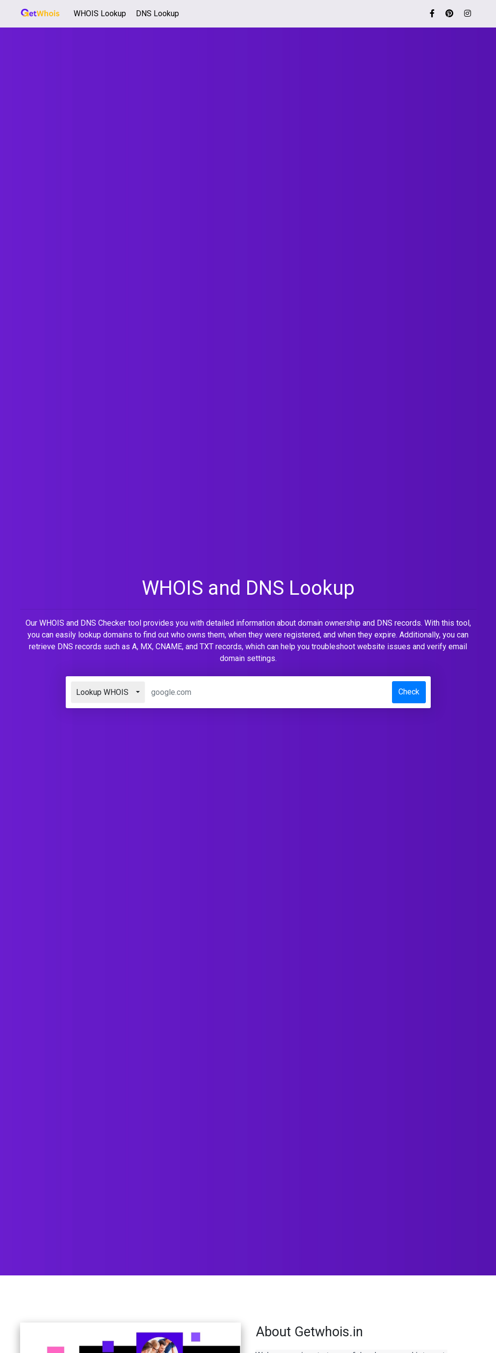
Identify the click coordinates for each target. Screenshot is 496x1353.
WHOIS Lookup (102, 12)
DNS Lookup (157, 13)
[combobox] (108, 692)
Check (408, 691)
